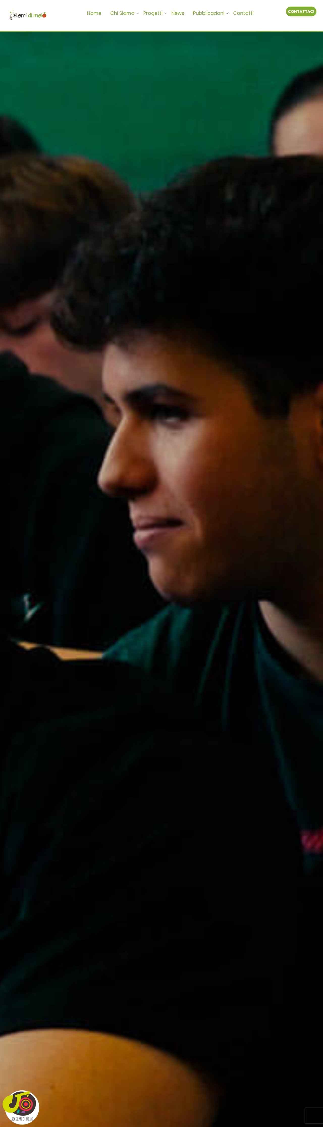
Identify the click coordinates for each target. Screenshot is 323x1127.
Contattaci (301, 11)
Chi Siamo (122, 13)
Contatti (243, 13)
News (177, 13)
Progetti (153, 13)
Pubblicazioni (208, 13)
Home (94, 13)
